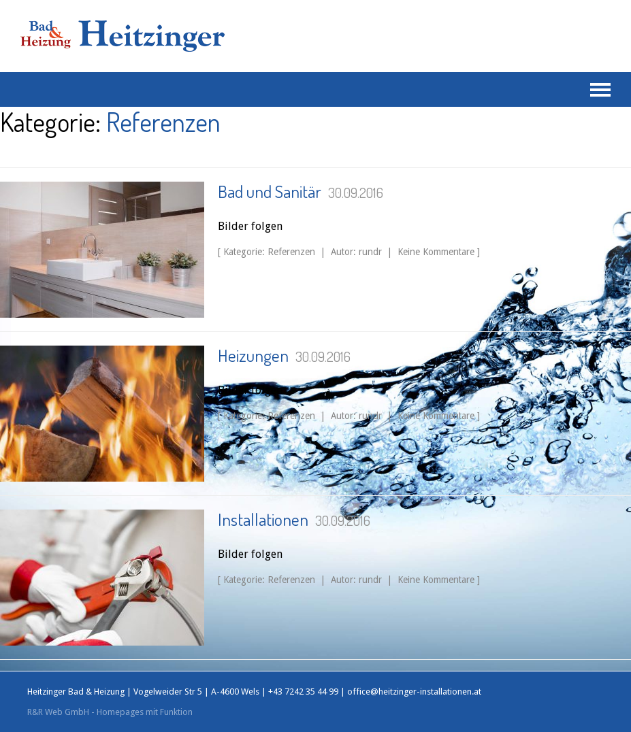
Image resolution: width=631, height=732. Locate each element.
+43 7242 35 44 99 (303, 691)
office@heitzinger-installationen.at (414, 691)
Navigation (600, 90)
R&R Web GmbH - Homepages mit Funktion (110, 712)
